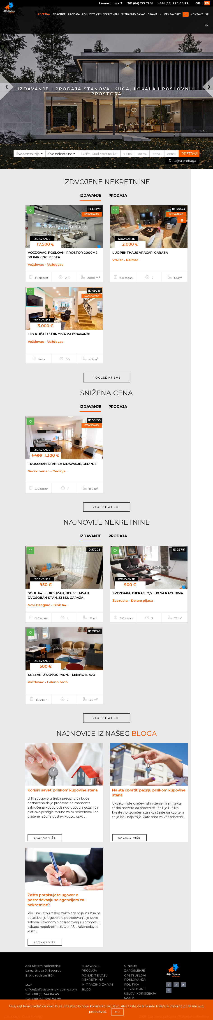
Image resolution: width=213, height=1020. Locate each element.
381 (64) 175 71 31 (140, 3)
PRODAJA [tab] (118, 195)
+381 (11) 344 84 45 (45, 994)
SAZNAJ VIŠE (45, 835)
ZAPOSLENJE (134, 970)
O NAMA (154, 14)
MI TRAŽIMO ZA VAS (133, 14)
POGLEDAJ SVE (107, 377)
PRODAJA (73, 14)
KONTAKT (197, 14)
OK (117, 1012)
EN (207, 3)
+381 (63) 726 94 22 (173, 3)
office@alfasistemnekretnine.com (51, 989)
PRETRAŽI (189, 154)
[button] (5, 121)
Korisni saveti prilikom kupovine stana (63, 790)
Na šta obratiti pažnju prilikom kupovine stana (148, 792)
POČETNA (43, 14)
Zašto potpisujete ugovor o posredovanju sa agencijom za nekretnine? (56, 900)
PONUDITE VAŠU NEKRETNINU (100, 14)
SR (198, 3)
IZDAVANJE (58, 14)
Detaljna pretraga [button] (182, 161)
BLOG (86, 989)
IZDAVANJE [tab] (90, 195)
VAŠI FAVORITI (176, 14)
